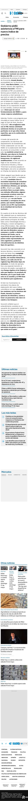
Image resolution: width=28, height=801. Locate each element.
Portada (4, 749)
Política (23, 752)
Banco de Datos (6, 755)
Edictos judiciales (18, 776)
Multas (3, 779)
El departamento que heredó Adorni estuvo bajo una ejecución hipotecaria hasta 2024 (16, 427)
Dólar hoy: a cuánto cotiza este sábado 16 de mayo (11, 661)
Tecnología (18, 768)
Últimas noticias (15, 749)
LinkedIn (13, 743)
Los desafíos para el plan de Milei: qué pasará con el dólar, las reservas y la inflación (16, 442)
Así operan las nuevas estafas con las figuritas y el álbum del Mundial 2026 (14, 374)
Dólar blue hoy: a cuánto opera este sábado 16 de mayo (13, 685)
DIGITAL (6, 785)
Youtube (17, 743)
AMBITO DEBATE (22, 786)
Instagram (9, 743)
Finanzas (14, 752)
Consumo (18, 9)
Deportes (22, 760)
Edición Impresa (6, 763)
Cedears (24, 474)
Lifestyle (22, 757)
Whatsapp (21, 743)
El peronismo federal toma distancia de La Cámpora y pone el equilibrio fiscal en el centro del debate (16, 435)
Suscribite (19, 339)
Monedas (3, 474)
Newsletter (23, 743)
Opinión (13, 757)
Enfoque (25, 9)
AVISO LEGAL (5, 776)
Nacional (4, 760)
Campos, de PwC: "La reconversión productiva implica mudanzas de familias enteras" (13, 650)
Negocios (4, 757)
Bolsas (10, 474)
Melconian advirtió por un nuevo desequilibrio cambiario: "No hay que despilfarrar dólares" (22, 583)
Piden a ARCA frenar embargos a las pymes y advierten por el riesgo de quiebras (14, 390)
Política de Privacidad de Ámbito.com (13, 774)
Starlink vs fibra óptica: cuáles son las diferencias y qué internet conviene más (14, 398)
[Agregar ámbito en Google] (8, 38)
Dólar (12, 9)
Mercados (18, 755)
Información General (8, 765)
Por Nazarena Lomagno (6, 654)
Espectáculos (6, 768)
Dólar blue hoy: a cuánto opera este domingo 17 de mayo (12, 405)
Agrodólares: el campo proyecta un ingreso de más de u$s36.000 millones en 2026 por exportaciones (13, 614)
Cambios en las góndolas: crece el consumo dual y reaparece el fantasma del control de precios (15, 419)
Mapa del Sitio (11, 771)
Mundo (13, 760)
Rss (2, 771)
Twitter (2, 743)
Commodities (17, 474)
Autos (21, 765)
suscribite (21, 13)
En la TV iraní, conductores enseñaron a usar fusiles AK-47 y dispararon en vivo (13, 382)
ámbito (3, 21)
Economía (16, 17)
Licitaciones (13, 779)
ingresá (25, 13)
